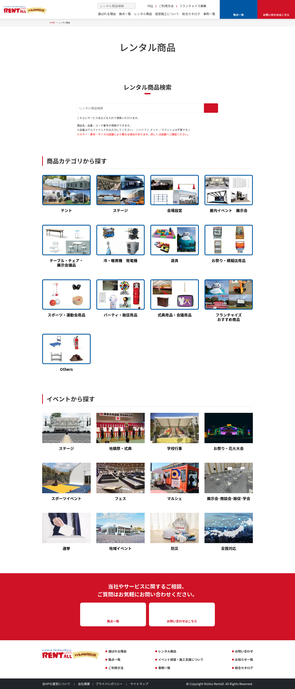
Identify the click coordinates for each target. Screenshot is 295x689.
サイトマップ (139, 683)
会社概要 (84, 683)
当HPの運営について (56, 683)
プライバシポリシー (109, 683)
